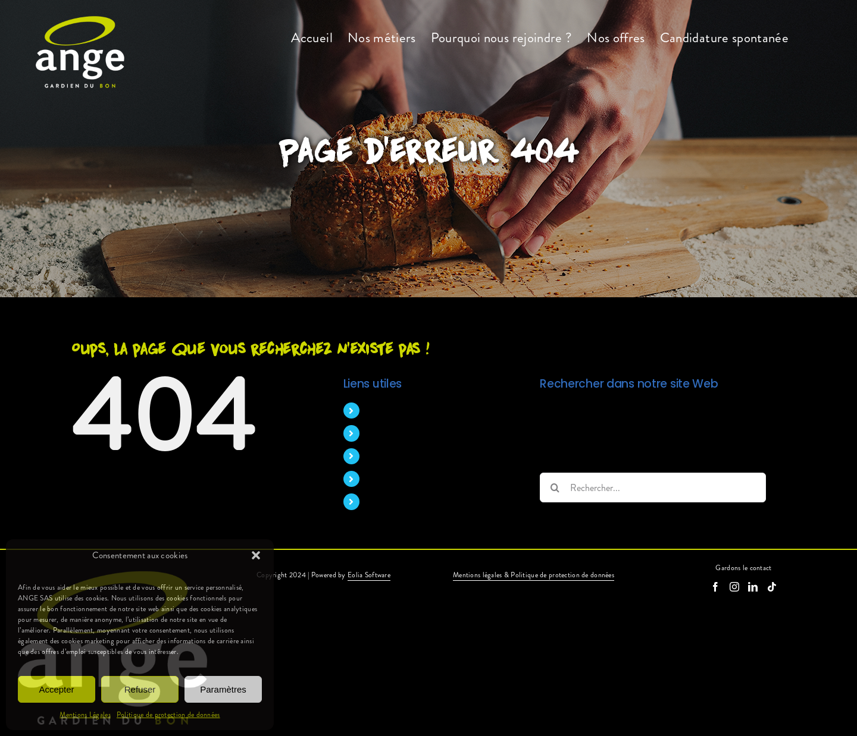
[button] (256, 555)
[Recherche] (555, 487)
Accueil (380, 410)
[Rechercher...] (653, 487)
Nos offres (386, 479)
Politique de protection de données (168, 714)
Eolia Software (369, 575)
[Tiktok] (772, 587)
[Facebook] (715, 587)
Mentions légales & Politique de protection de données (533, 575)
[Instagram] (734, 587)
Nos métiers (389, 433)
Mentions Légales (85, 714)
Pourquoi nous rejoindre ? (415, 456)
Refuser (140, 689)
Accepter (56, 689)
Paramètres (223, 689)
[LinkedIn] (753, 587)
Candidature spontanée (411, 501)
